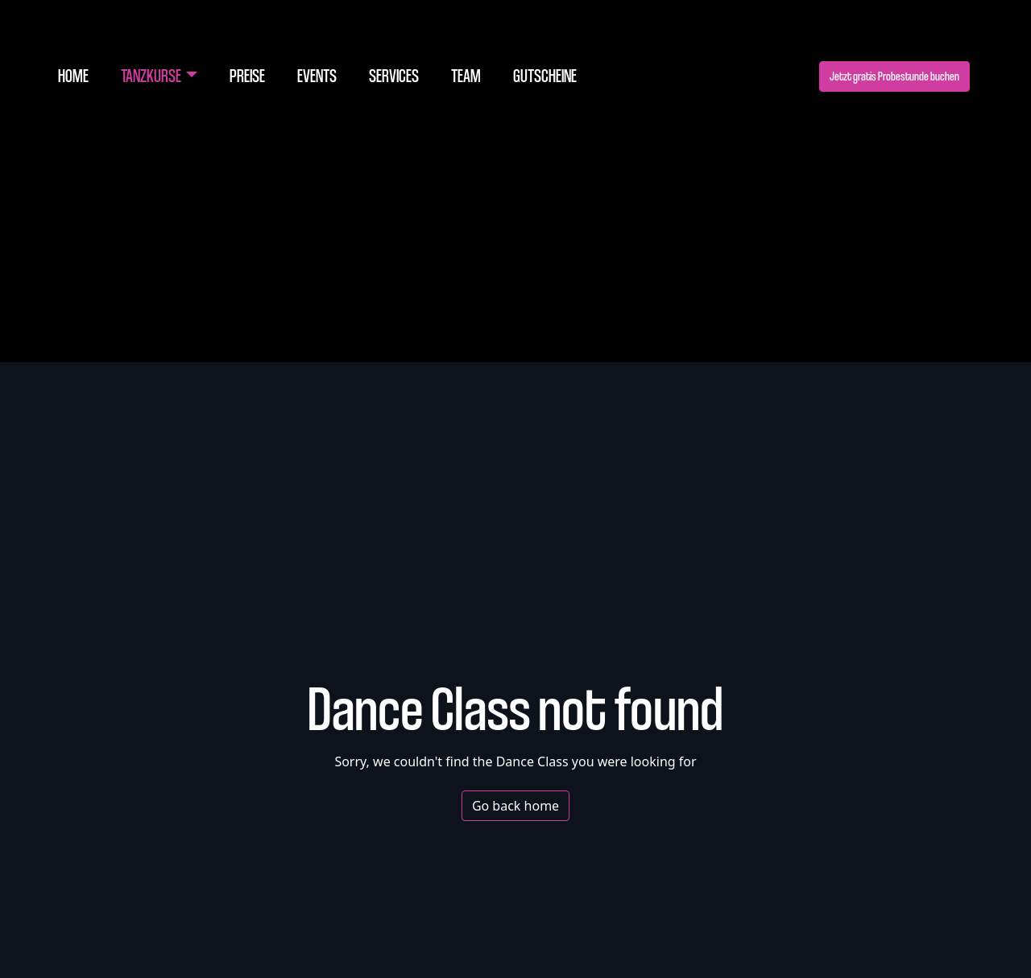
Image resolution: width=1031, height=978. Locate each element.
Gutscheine (545, 75)
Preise (247, 75)
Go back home (515, 806)
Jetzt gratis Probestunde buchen (894, 76)
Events (317, 75)
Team (466, 75)
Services (394, 75)
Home (73, 75)
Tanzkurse (151, 75)
